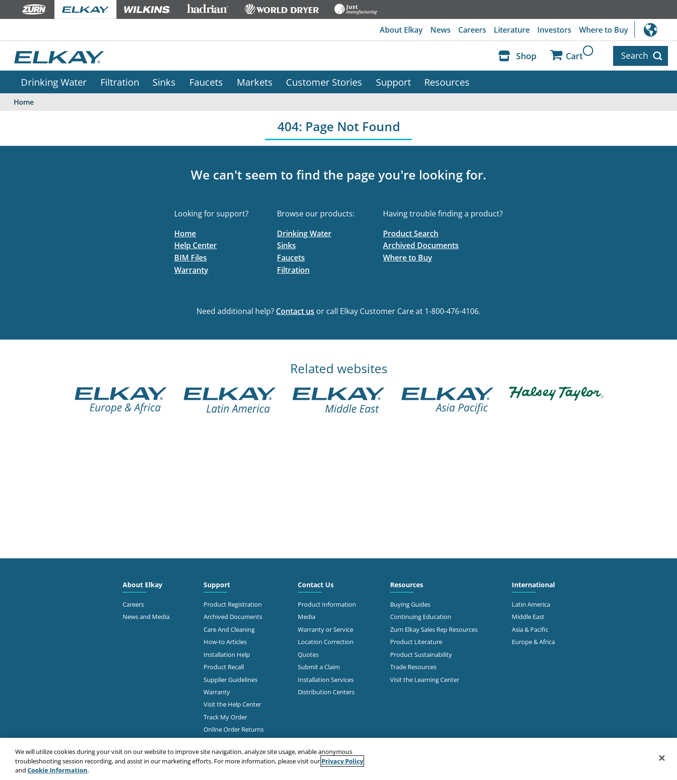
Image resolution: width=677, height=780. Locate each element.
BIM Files (190, 257)
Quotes (308, 654)
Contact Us (316, 585)
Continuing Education (420, 616)
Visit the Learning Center (424, 679)
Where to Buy (603, 30)
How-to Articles (225, 641)
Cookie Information (57, 770)
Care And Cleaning (229, 629)
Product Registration (233, 604)
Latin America (531, 604)
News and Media (146, 616)
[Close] (661, 757)
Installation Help (227, 654)
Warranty (191, 270)
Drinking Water (54, 82)
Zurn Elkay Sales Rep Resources (434, 629)
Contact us (295, 311)
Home (185, 233)
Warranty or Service (325, 629)
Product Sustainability (421, 654)
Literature (512, 30)
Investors (554, 30)
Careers (472, 30)
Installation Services (326, 679)
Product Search (410, 233)
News (440, 30)
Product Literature (416, 641)
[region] (338, 759)
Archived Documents (421, 245)
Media (306, 616)
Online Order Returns (234, 729)
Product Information (327, 604)
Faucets (206, 82)
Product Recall (224, 667)
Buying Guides (410, 604)
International (655, 29)
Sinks (164, 82)
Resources (447, 82)
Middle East (528, 616)
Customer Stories (324, 82)
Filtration (119, 82)
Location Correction (326, 641)
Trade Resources (413, 667)
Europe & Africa (533, 641)
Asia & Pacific (530, 629)
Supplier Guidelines (231, 679)
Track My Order (225, 717)
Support (393, 82)
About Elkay (401, 30)
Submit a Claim (319, 667)
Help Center (195, 245)
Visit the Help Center (232, 704)
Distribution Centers (326, 692)
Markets (255, 82)
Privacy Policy (342, 761)
